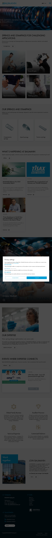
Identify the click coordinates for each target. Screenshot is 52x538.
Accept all (37, 277)
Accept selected (15, 277)
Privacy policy (16, 263)
